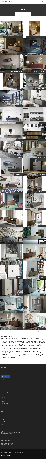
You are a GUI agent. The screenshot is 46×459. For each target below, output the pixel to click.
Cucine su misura (5, 405)
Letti (3, 415)
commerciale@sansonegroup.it (6, 433)
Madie (15, 5)
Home (4, 5)
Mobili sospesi (4, 390)
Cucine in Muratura (5, 407)
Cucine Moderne (5, 401)
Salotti (3, 388)
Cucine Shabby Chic (5, 409)
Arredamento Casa (9, 5)
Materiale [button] (20, 13)
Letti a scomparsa (5, 419)
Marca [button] (16, 13)
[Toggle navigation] (42, 2)
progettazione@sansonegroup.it (7, 434)
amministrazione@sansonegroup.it (15, 432)
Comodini (4, 417)
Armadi (3, 421)
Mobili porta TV (5, 392)
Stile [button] (24, 13)
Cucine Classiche (5, 403)
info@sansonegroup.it (5, 432)
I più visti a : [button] (28, 13)
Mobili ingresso (5, 394)
